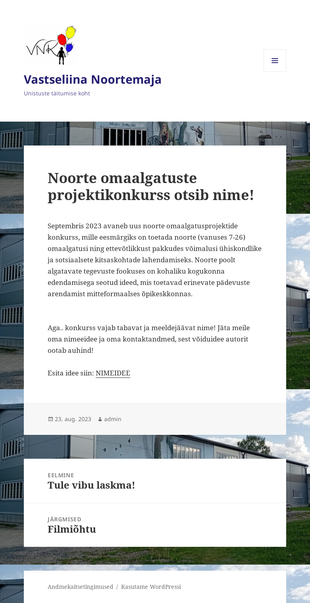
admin (112, 419)
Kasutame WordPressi (151, 586)
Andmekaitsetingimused (80, 586)
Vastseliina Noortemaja (93, 79)
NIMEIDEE (113, 372)
